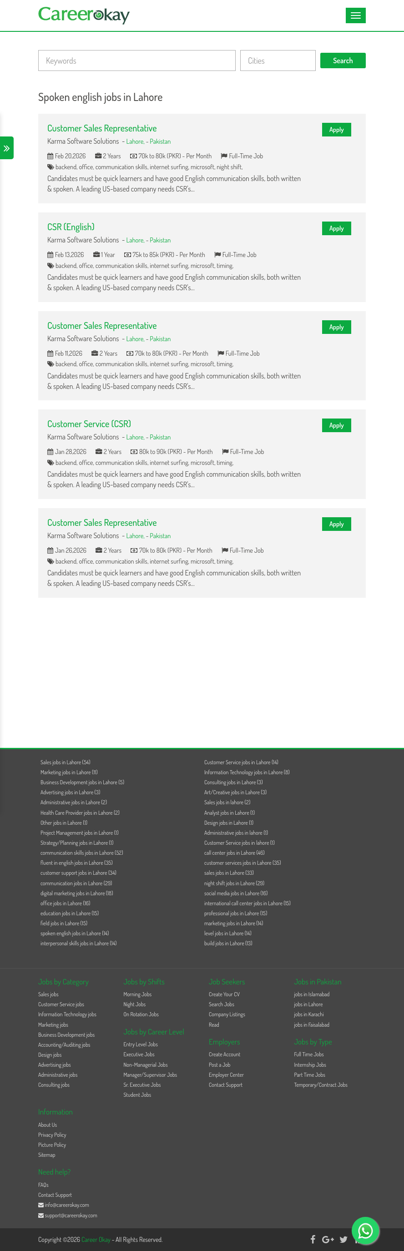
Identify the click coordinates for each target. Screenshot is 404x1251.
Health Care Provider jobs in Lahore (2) (80, 812)
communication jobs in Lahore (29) (76, 883)
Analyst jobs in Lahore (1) (229, 812)
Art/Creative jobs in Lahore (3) (235, 792)
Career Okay (96, 1239)
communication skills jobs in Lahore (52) (81, 852)
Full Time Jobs (309, 1054)
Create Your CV (224, 994)
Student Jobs (138, 1094)
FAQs (43, 1184)
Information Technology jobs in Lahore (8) (247, 772)
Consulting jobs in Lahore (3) (233, 782)
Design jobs (49, 1054)
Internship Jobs (310, 1064)
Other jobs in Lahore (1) (63, 822)
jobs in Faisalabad (311, 1024)
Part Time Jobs (309, 1074)
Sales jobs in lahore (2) (227, 802)
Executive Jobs (139, 1054)
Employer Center (226, 1074)
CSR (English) (71, 226)
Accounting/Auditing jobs (64, 1044)
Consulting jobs (54, 1084)
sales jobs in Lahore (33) (229, 872)
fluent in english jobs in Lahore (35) (76, 862)
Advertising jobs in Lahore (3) (70, 792)
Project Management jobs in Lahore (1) (79, 832)
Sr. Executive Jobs (142, 1084)
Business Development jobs (66, 1034)
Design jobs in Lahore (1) (228, 822)
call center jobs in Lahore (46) (234, 852)
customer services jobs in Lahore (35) (242, 862)
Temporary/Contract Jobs (321, 1084)
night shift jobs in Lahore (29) (234, 883)
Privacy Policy (52, 1134)
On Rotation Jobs (141, 1014)
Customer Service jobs (61, 1004)
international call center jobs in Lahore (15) (247, 903)
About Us (47, 1124)
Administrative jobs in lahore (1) (236, 832)
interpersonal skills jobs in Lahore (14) (78, 943)
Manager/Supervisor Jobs (150, 1074)
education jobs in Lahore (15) (69, 913)
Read (214, 1024)
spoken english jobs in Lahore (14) (74, 933)
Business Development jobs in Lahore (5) (82, 782)
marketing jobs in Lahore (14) (233, 923)
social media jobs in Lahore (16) (236, 893)
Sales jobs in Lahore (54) (65, 762)
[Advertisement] (202, 670)
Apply (336, 129)
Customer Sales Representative (102, 128)
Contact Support (225, 1084)
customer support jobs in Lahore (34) (78, 872)
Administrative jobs (57, 1074)
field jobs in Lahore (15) (63, 923)
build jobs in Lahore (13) (228, 943)
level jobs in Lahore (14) (228, 933)
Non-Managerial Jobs (146, 1064)
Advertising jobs (54, 1064)
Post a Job (219, 1064)
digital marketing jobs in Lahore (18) (76, 893)
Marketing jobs (53, 1024)
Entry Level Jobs (141, 1044)
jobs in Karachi (309, 1014)
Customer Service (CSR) (89, 423)
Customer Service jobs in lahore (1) (239, 842)
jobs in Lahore (308, 1004)
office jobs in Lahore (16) (65, 903)
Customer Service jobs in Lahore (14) (241, 762)
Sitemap (47, 1154)
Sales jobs (48, 994)
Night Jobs (135, 1004)
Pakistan (160, 141)
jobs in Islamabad (312, 994)
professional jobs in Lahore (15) (235, 913)
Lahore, (136, 141)
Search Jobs (221, 1004)
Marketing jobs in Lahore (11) (69, 772)
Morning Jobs (138, 994)
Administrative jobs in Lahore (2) (73, 802)
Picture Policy (52, 1144)
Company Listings (227, 1014)
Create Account (224, 1054)
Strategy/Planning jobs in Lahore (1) (76, 842)
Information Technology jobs (67, 1014)
